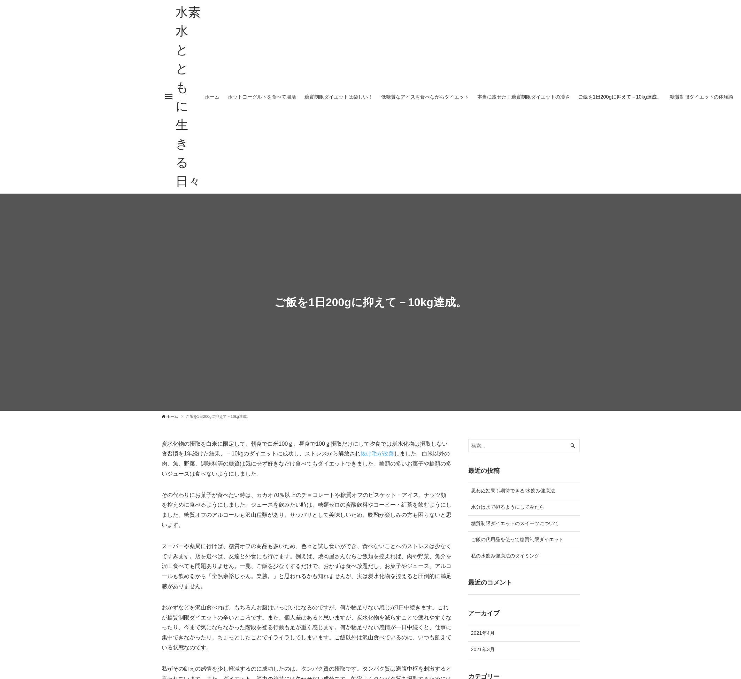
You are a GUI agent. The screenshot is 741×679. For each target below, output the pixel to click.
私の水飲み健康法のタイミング (505, 556)
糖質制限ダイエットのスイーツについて (515, 523)
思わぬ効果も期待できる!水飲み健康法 (513, 490)
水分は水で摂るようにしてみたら (507, 507)
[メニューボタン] (169, 97)
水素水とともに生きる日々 (188, 96)
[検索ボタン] (573, 446)
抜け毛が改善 (377, 453)
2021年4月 (483, 633)
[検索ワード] (524, 446)
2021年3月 (483, 649)
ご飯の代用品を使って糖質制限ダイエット (517, 539)
